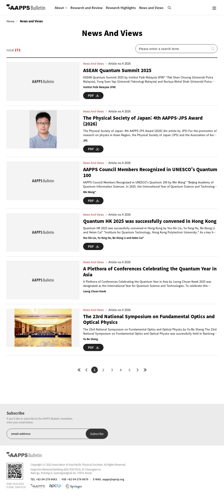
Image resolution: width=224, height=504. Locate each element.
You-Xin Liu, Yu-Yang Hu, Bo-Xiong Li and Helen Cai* (114, 246)
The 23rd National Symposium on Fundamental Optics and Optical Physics (147, 327)
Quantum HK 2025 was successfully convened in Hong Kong (146, 226)
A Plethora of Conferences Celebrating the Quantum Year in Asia (150, 278)
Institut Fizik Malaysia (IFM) (100, 87)
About (59, 7)
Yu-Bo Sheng (91, 347)
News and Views (151, 7)
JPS (85, 142)
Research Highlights (121, 7)
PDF (93, 95)
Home (10, 21)
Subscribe (82, 441)
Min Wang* (89, 194)
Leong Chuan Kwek (95, 297)
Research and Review (86, 7)
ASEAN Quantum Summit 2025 (119, 70)
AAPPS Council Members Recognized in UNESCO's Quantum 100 (141, 174)
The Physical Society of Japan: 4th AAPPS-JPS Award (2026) (145, 123)
